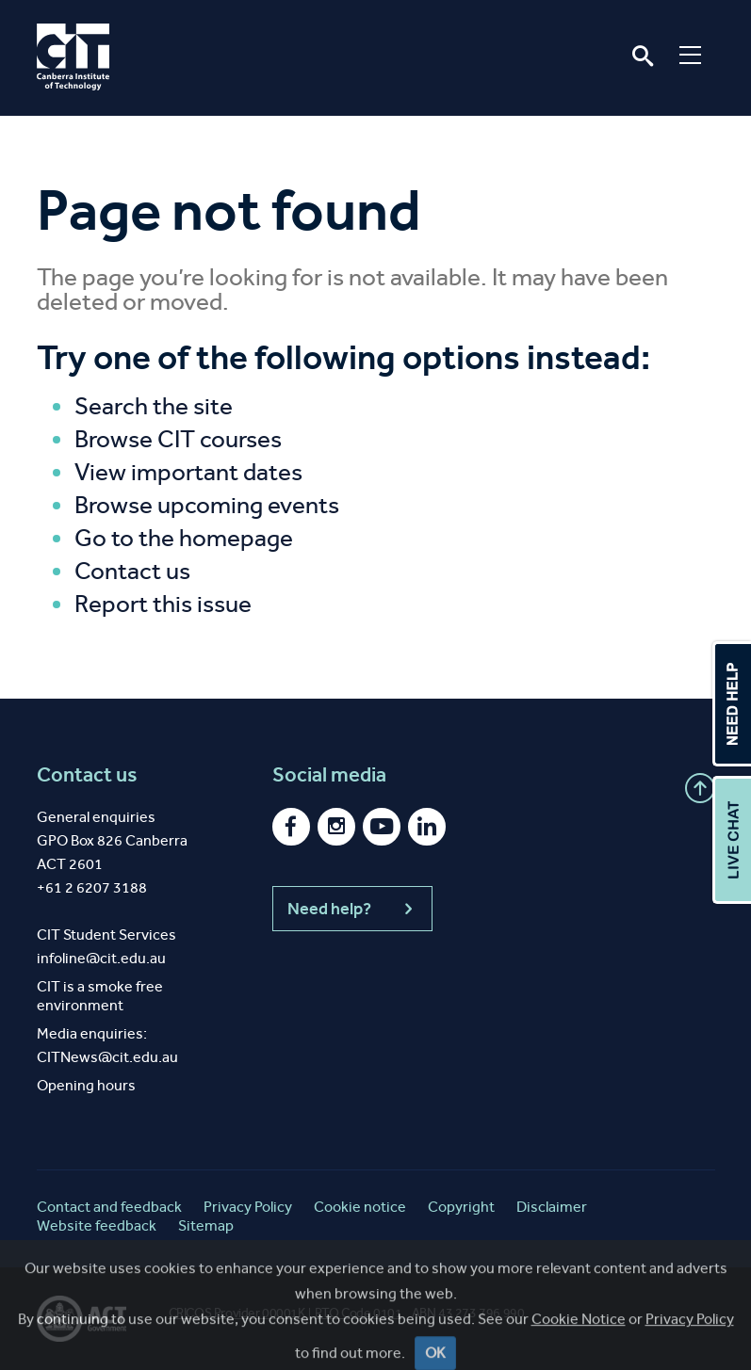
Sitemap (206, 1225)
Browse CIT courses (178, 439)
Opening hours (86, 1085)
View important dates (188, 472)
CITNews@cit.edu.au (107, 1057)
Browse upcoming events (206, 505)
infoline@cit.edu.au (101, 958)
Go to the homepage (183, 538)
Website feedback (96, 1225)
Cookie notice (360, 1207)
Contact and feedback (109, 1207)
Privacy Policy (248, 1207)
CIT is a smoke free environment (100, 995)
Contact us (132, 571)
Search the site (153, 406)
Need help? (352, 908)
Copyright (461, 1207)
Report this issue (163, 604)
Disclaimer (551, 1207)
